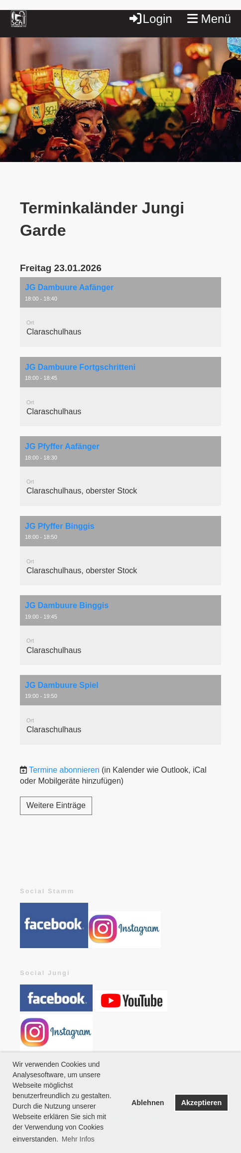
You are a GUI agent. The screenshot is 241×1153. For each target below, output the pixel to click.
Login (150, 18)
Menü (209, 18)
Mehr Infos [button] (78, 1139)
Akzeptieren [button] (201, 1103)
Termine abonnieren (64, 770)
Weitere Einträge (56, 805)
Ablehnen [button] (147, 1103)
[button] (120, 312)
